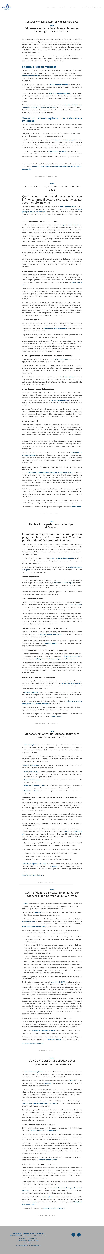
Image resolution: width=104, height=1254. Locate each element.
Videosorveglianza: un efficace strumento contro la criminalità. (51, 735)
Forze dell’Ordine (76, 605)
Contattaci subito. (57, 716)
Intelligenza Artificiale (60, 359)
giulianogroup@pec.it (35, 1245)
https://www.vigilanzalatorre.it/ (33, 1043)
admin (53, 882)
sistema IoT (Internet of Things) (43, 107)
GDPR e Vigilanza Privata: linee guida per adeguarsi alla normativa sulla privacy (52, 894)
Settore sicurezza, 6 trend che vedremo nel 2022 (52, 188)
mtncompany (53, 176)
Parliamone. (76, 507)
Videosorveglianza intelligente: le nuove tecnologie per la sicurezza (52, 30)
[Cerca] (100, 7)
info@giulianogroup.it (23, 1245)
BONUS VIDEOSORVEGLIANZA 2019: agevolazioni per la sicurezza (52, 1062)
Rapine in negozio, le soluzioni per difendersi (52, 526)
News (52, 25)
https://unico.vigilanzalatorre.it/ (33, 875)
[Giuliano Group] (7, 7)
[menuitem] (48, 7)
